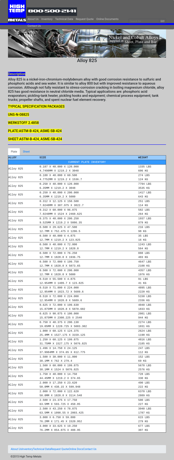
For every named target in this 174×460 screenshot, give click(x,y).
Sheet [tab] (26, 151)
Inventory (47, 19)
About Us (33, 19)
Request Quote (85, 19)
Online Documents (107, 19)
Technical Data (64, 19)
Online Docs (76, 449)
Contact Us (34, 25)
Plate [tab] (14, 151)
